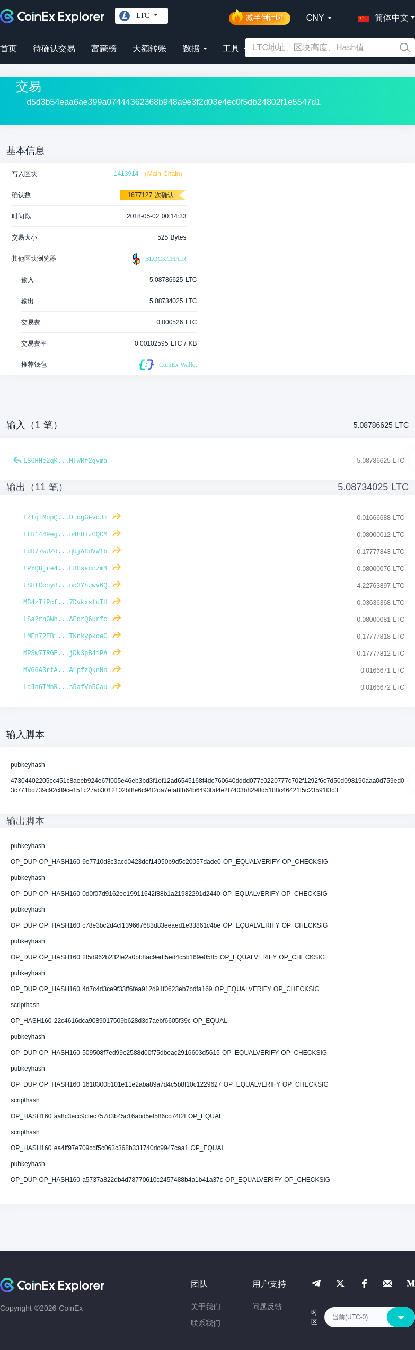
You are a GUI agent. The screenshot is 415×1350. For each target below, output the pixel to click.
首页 (8, 48)
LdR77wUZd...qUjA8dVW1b (65, 551)
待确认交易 (54, 48)
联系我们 (205, 1323)
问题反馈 (267, 1306)
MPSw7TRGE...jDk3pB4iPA (65, 653)
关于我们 (205, 1306)
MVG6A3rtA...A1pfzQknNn (65, 670)
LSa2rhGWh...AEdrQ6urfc (65, 619)
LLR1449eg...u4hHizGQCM (65, 535)
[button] (381, 16)
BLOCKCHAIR (158, 259)
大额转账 (149, 48)
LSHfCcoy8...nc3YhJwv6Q (65, 585)
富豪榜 (104, 48)
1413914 (126, 174)
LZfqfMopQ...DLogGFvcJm (65, 518)
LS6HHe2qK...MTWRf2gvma (65, 461)
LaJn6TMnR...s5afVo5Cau (65, 687)
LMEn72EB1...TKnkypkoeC (65, 636)
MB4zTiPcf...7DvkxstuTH (65, 602)
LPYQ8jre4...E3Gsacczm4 (65, 568)
